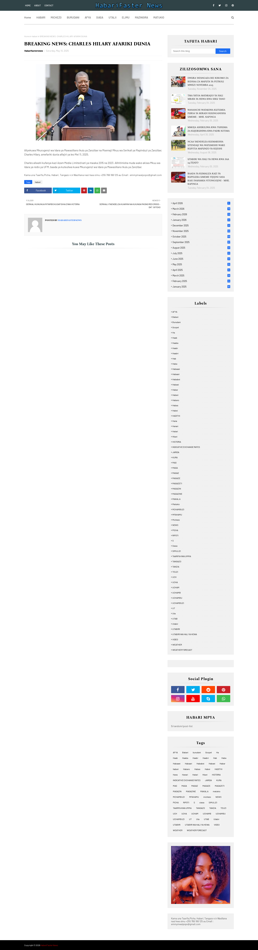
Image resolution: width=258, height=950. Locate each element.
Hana (174, 421)
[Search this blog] (193, 51)
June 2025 (201, 258)
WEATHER (177, 644)
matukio (176, 504)
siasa (174, 545)
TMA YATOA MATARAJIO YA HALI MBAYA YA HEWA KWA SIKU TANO (206, 97)
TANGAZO (176, 561)
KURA (175, 457)
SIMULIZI (176, 551)
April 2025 (201, 269)
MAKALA (176, 499)
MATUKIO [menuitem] (158, 17)
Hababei (176, 379)
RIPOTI (175, 535)
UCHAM (175, 587)
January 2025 (201, 286)
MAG (174, 462)
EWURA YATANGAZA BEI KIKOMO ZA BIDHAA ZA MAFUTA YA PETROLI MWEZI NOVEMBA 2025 (208, 81)
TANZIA (175, 566)
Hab (174, 358)
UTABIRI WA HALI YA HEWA (184, 634)
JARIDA (175, 452)
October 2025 (201, 236)
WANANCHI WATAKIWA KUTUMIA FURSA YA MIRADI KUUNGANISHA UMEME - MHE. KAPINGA (207, 113)
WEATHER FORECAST (182, 650)
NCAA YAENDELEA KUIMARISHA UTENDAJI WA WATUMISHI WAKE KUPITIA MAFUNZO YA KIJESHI (206, 145)
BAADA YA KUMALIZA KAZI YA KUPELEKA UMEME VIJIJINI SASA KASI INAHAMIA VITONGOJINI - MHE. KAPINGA (209, 178)
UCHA (175, 582)
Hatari (175, 431)
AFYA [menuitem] (88, 17)
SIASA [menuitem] (99, 17)
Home (28, 5)
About (37, 5)
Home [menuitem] (27, 17)
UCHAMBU (177, 598)
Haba (174, 363)
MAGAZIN (176, 488)
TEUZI (175, 572)
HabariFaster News (49, 945)
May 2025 (201, 264)
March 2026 (201, 208)
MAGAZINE (177, 493)
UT (173, 608)
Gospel (175, 327)
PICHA (175, 530)
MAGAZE (176, 478)
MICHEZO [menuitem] (56, 17)
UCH (174, 577)
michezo (176, 519)
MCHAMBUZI (178, 509)
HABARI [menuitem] (40, 17)
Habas (175, 405)
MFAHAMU (177, 514)
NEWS (175, 525)
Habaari (176, 374)
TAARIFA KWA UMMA (181, 556)
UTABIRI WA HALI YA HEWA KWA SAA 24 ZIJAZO (208, 161)
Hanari (175, 426)
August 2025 (201, 247)
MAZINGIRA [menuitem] (141, 17)
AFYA (174, 311)
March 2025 (201, 275)
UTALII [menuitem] (112, 17)
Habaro (175, 400)
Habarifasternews (33, 50)
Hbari (174, 436)
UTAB (175, 618)
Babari (175, 317)
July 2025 (201, 253)
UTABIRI (176, 629)
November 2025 (201, 231)
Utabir (175, 624)
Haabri (175, 353)
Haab (174, 337)
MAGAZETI (177, 483)
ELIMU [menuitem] (126, 17)
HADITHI (176, 415)
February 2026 (201, 214)
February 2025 (201, 281)
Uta (174, 613)
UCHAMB (176, 592)
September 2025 (201, 242)
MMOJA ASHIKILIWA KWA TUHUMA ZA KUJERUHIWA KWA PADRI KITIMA (209, 129)
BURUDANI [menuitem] (73, 17)
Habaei (175, 384)
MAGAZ (175, 473)
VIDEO (175, 639)
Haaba (175, 343)
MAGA (175, 467)
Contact (48, 5)
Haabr (175, 348)
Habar (175, 389)
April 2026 (201, 203)
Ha (173, 332)
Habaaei (176, 369)
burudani (176, 322)
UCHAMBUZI (178, 603)
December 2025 (201, 225)
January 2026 (201, 219)
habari (35, 36)
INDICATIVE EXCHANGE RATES (186, 447)
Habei (175, 410)
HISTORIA (176, 441)
